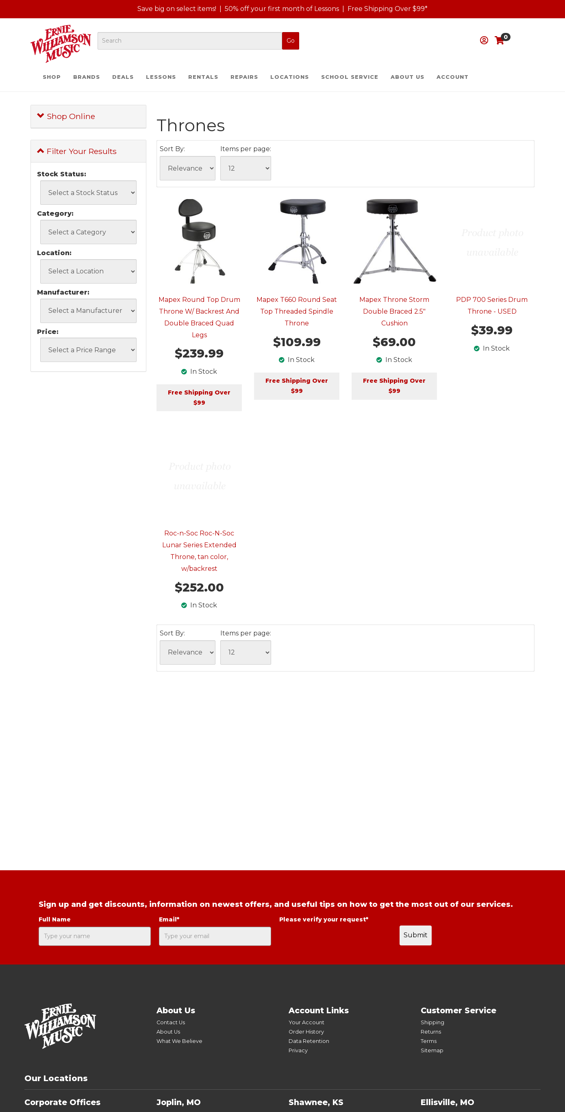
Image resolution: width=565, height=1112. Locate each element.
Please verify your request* (323, 919)
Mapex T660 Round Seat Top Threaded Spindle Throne (296, 311)
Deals (123, 77)
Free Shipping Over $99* (388, 9)
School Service (349, 77)
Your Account (306, 1022)
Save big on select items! (176, 9)
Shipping (432, 1022)
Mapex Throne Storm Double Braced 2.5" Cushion (394, 311)
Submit (416, 935)
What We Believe (179, 1041)
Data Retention (309, 1041)
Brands (86, 77)
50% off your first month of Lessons (282, 9)
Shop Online (66, 116)
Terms (429, 1041)
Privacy (298, 1050)
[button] (484, 40)
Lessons (161, 77)
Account (453, 77)
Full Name (55, 919)
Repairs (244, 77)
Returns (431, 1032)
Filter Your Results (77, 151)
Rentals (203, 77)
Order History (306, 1032)
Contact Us (170, 1022)
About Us (407, 77)
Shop (52, 77)
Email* (169, 919)
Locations (289, 77)
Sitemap (432, 1050)
